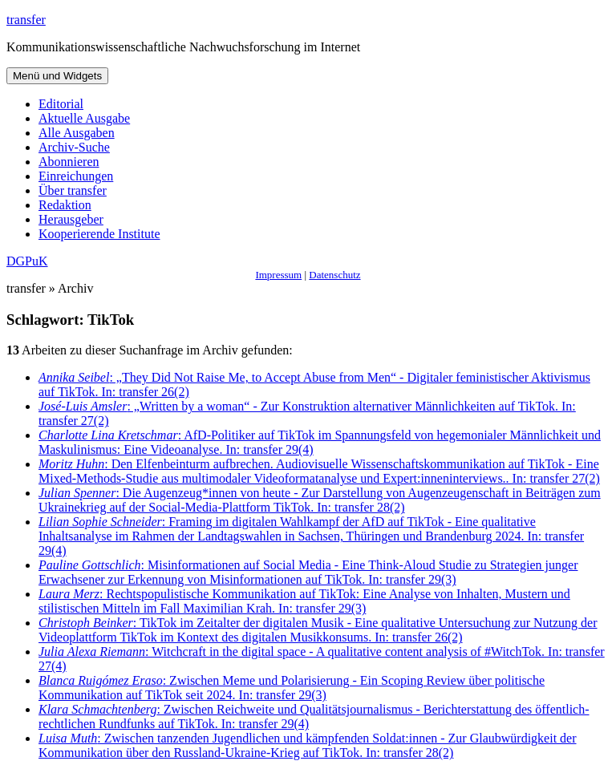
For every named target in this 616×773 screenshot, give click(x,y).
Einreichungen (75, 176)
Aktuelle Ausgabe (84, 118)
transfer (26, 19)
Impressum (278, 275)
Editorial (60, 104)
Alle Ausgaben (76, 133)
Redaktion (64, 205)
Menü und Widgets (57, 76)
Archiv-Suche (74, 147)
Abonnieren (68, 161)
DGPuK (27, 261)
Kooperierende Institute (99, 234)
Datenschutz (334, 275)
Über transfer (72, 190)
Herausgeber (70, 219)
